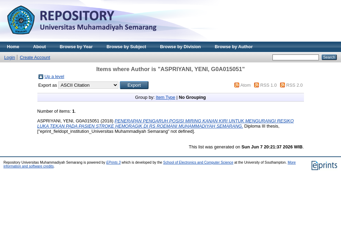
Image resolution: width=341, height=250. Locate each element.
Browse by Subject (126, 46)
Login (9, 57)
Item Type (165, 97)
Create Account (35, 57)
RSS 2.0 (294, 85)
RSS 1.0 (268, 85)
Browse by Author (234, 46)
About (39, 46)
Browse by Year (76, 46)
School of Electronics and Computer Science (198, 162)
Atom (245, 85)
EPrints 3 (113, 162)
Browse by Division (180, 46)
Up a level (54, 76)
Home (13, 46)
